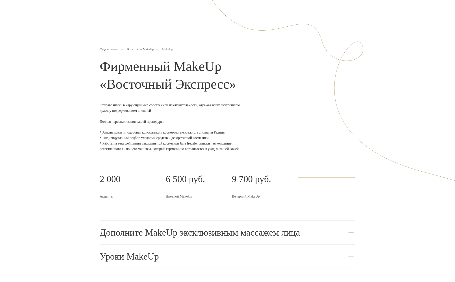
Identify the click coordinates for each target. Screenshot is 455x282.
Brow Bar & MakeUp (140, 49)
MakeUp (167, 49)
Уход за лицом (109, 49)
